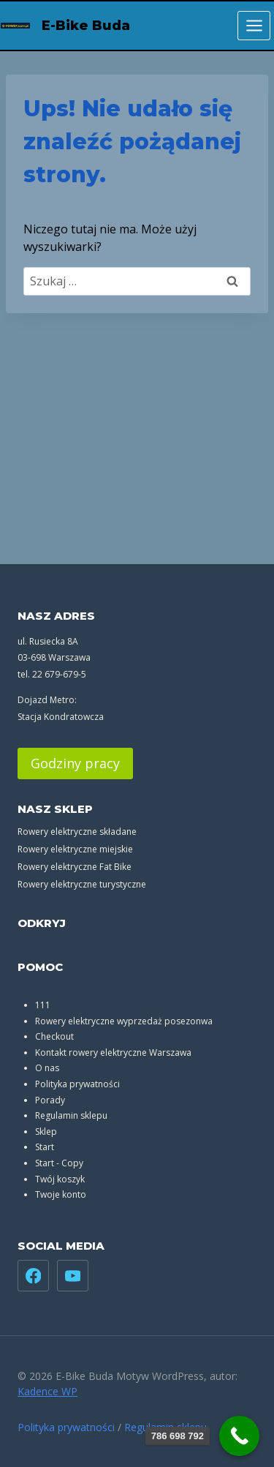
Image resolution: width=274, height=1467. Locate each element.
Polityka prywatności (77, 1084)
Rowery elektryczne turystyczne (82, 884)
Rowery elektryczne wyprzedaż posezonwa (124, 1021)
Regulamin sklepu (71, 1115)
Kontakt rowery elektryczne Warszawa (113, 1052)
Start (44, 1147)
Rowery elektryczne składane (77, 831)
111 (42, 1005)
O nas (47, 1068)
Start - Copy (59, 1163)
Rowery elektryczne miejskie (75, 849)
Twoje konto (60, 1194)
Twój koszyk (60, 1179)
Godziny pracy (75, 763)
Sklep (46, 1131)
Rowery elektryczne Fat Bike (75, 866)
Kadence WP (47, 1391)
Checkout (54, 1036)
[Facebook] (33, 1275)
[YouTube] (72, 1275)
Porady (50, 1100)
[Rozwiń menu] (253, 25)
